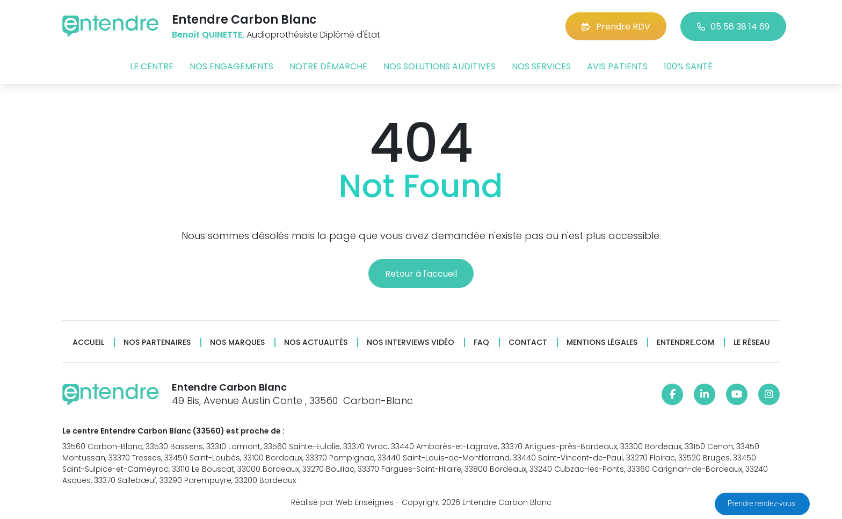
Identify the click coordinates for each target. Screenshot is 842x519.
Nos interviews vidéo (410, 342)
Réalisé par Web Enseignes (342, 502)
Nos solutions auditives (439, 66)
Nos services (541, 66)
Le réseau (752, 342)
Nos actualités (315, 342)
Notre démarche (328, 66)
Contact (528, 342)
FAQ (481, 342)
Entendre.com (685, 342)
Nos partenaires (157, 342)
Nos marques (237, 342)
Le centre (151, 66)
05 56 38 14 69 (733, 26)
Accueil (88, 342)
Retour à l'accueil (421, 274)
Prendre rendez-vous (762, 503)
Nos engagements (231, 66)
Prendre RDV (616, 26)
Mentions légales (602, 342)
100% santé (688, 66)
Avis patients (617, 66)
